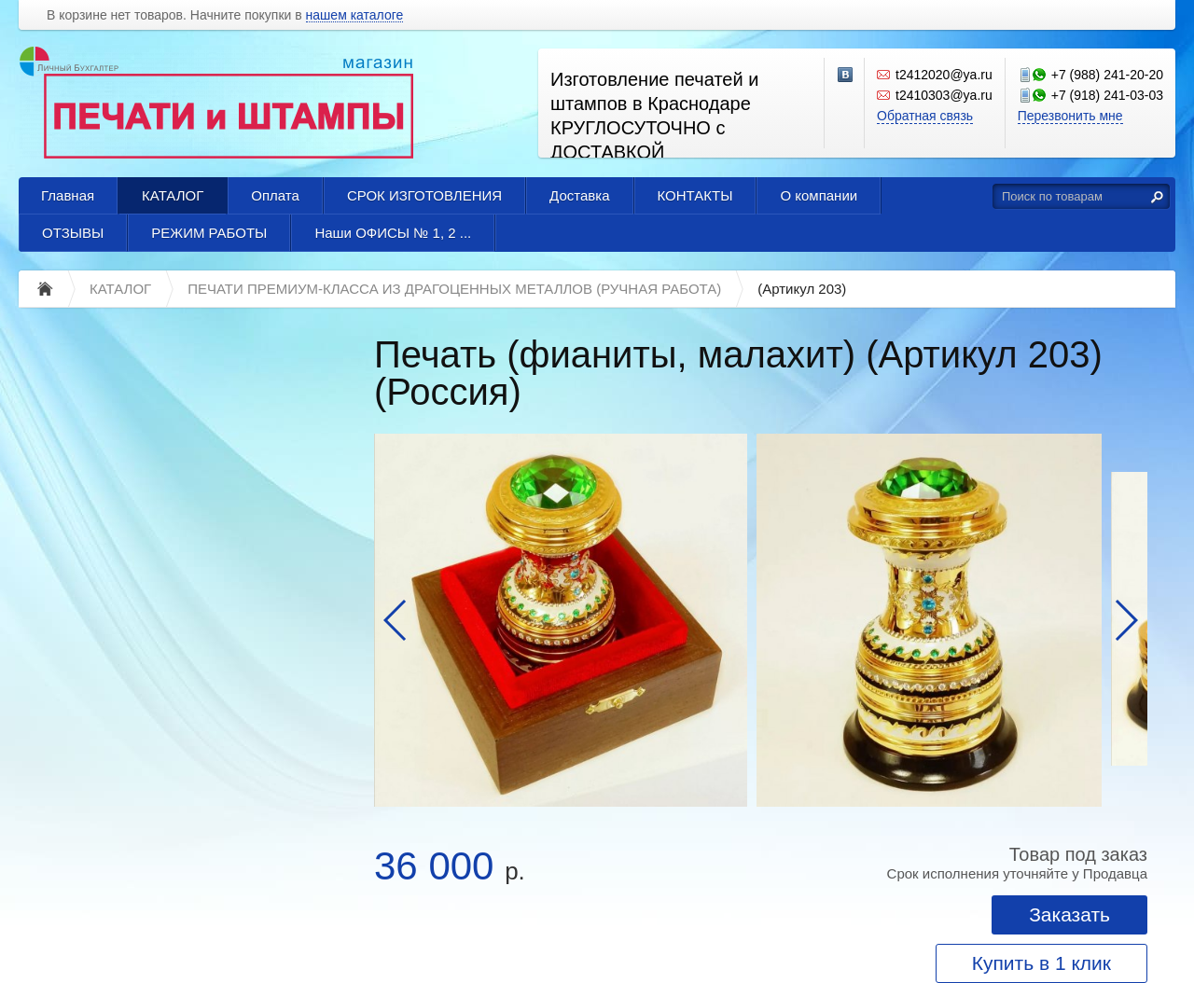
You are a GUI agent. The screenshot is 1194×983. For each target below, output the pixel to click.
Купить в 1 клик (1041, 963)
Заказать (1069, 914)
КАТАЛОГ (172, 195)
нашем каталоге (355, 15)
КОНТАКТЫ (695, 195)
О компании (818, 195)
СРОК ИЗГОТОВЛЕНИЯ (424, 195)
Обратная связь (925, 115)
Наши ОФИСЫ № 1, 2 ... (392, 233)
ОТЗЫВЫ (73, 233)
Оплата (275, 195)
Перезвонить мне (1070, 115)
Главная (67, 195)
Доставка (579, 195)
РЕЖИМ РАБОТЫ (209, 233)
